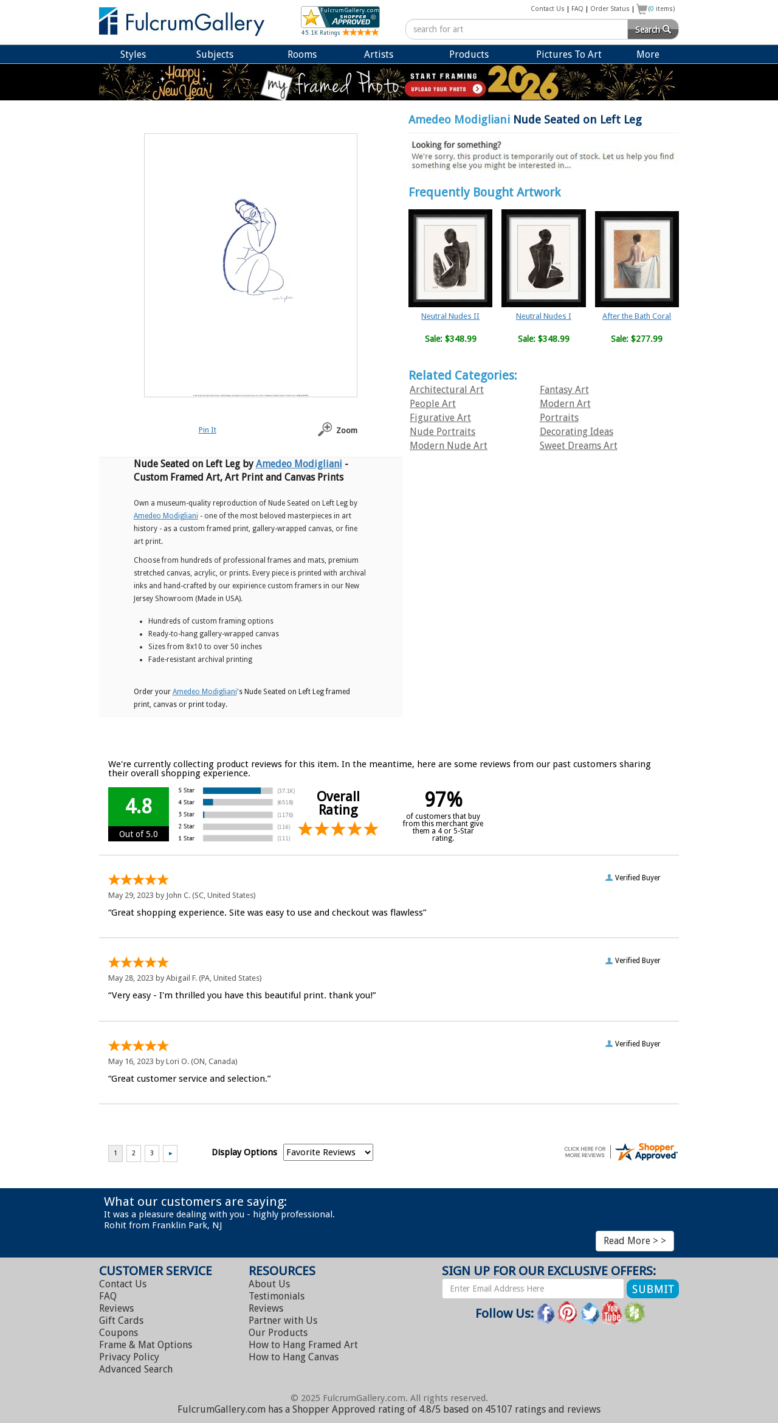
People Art (433, 403)
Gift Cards (121, 1320)
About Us (269, 1284)
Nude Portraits (442, 431)
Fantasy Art (564, 389)
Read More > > (635, 1241)
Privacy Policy (129, 1357)
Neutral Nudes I (543, 316)
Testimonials (277, 1296)
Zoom (346, 430)
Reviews (116, 1308)
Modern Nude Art (448, 445)
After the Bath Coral (636, 316)
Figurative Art (440, 417)
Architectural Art (447, 389)
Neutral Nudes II (450, 316)
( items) (662, 9)
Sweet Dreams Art (579, 445)
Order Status (610, 9)
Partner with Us (283, 1320)
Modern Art (565, 403)
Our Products (278, 1332)
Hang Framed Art (303, 1345)
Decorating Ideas (576, 431)
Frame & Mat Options (145, 1345)
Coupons (118, 1332)
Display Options (244, 1152)
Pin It (207, 429)
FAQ (577, 9)
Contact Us (548, 9)
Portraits (559, 417)
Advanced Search (136, 1369)
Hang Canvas (294, 1357)
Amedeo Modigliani (459, 119)
